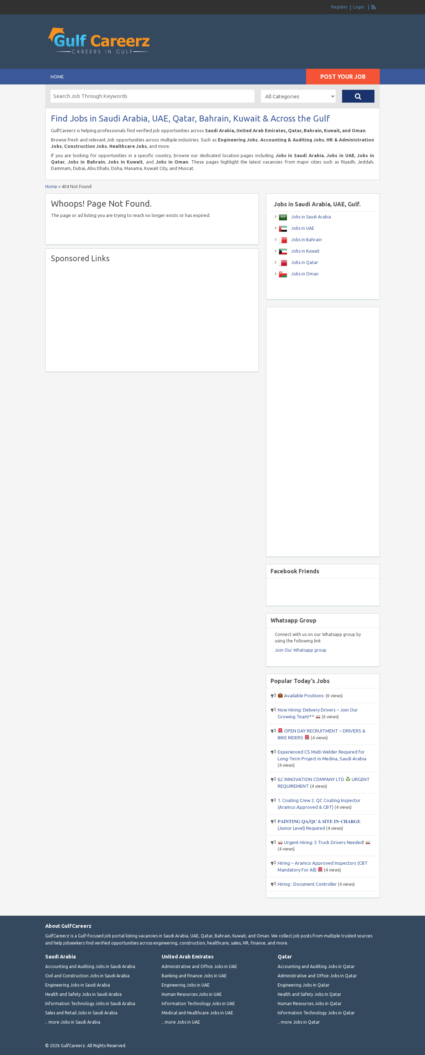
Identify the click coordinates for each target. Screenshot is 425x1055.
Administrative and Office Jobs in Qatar (317, 975)
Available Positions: (301, 695)
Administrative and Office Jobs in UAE (199, 966)
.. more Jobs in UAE (181, 1022)
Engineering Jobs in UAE (186, 985)
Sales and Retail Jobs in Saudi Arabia (81, 1012)
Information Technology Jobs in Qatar (316, 1012)
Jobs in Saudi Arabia (310, 216)
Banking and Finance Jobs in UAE (194, 975)
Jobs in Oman (304, 273)
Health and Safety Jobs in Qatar (309, 994)
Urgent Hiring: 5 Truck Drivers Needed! (324, 842)
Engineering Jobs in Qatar (304, 985)
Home (57, 76)
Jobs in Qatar (304, 262)
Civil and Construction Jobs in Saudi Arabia (87, 975)
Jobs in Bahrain (306, 239)
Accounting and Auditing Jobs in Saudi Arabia (90, 966)
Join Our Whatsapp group (300, 650)
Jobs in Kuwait (305, 251)
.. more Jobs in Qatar (299, 1022)
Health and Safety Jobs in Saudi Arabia (83, 994)
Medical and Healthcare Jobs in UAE (197, 1012)
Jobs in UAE (302, 228)
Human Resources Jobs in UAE (192, 994)
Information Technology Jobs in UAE (198, 1003)
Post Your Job (343, 76)
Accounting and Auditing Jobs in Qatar (316, 966)
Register (339, 7)
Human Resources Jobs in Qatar (310, 1003)
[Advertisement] (296, 28)
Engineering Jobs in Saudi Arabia (77, 985)
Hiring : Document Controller (307, 883)
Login (358, 7)
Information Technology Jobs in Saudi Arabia (90, 1003)
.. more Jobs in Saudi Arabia (72, 1022)
